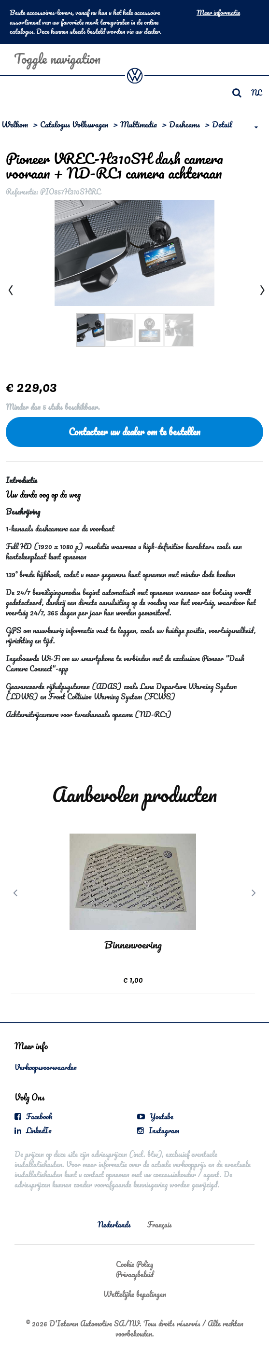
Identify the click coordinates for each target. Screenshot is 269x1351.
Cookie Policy (134, 1264)
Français (159, 1224)
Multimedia (138, 124)
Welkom (14, 124)
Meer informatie (218, 12)
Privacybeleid (135, 1274)
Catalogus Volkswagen (74, 124)
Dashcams (184, 124)
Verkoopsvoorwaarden (45, 1067)
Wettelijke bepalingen (134, 1294)
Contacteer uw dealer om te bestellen (134, 431)
